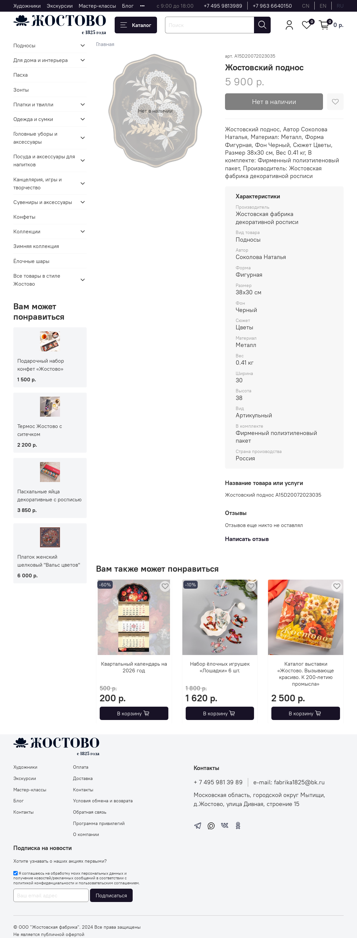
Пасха (20, 74)
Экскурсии (60, 5)
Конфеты (24, 216)
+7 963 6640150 (272, 5)
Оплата (80, 767)
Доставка (83, 778)
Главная (105, 44)
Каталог (135, 25)
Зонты (21, 89)
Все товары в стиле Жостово (36, 279)
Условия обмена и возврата (103, 801)
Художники (27, 5)
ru (340, 5)
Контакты (23, 812)
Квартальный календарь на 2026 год (134, 666)
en (323, 5)
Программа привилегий (99, 823)
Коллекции (26, 231)
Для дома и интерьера (40, 60)
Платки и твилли (33, 104)
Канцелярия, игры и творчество (37, 183)
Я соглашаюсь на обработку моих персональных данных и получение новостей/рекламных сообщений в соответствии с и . (76, 878)
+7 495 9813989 (223, 5)
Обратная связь (89, 812)
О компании (86, 834)
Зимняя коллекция (36, 246)
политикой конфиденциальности (43, 882)
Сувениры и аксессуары (42, 202)
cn (305, 5)
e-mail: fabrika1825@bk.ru (289, 782)
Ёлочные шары (31, 261)
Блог (128, 5)
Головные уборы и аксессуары (35, 137)
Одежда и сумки (33, 119)
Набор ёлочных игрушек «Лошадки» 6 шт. (220, 666)
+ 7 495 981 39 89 (218, 782)
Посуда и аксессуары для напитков (44, 160)
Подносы (24, 45)
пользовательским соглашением (109, 882)
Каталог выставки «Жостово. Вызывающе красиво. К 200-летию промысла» (305, 673)
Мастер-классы (97, 5)
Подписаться (111, 895)
